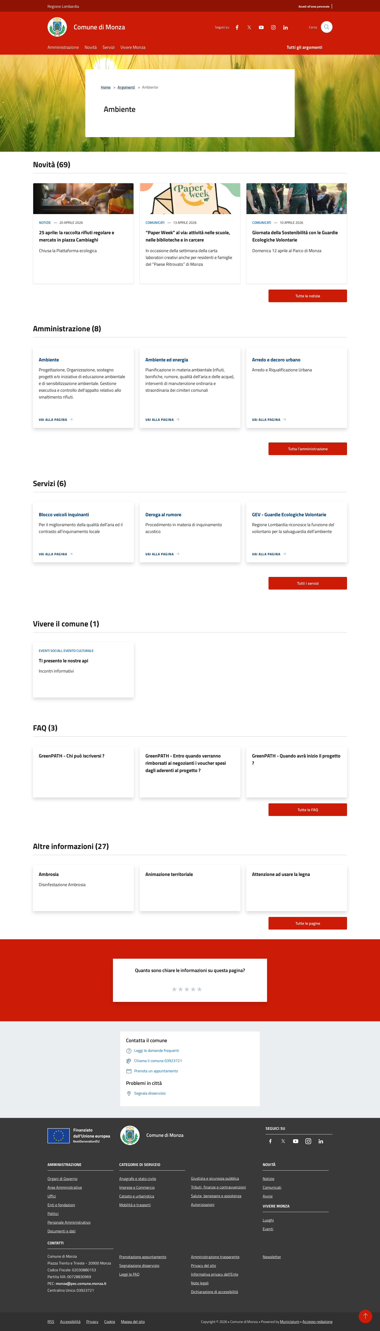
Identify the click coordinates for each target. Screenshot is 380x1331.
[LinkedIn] (283, 27)
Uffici (52, 1196)
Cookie (109, 1321)
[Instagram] (271, 27)
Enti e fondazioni (61, 1205)
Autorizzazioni (202, 1204)
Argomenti (126, 87)
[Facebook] (235, 27)
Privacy (92, 1321)
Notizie (45, 222)
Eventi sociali (50, 650)
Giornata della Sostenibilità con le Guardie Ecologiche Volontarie (295, 236)
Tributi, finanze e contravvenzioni (218, 1187)
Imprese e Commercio (137, 1187)
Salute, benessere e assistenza (216, 1196)
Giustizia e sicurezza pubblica (215, 1178)
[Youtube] (259, 27)
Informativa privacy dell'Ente (214, 1274)
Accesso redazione (317, 1321)
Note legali (200, 1283)
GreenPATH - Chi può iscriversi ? (71, 755)
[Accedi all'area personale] (314, 6)
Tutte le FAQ (308, 810)
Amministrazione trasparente (215, 1257)
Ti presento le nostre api (63, 660)
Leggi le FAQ (129, 1274)
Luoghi (268, 1220)
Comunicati (155, 222)
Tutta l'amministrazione (308, 449)
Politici (53, 1213)
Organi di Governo (62, 1178)
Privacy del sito (203, 1265)
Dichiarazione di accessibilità (214, 1292)
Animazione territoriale (169, 874)
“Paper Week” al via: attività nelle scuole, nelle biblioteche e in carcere (188, 236)
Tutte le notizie (307, 296)
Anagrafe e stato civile (137, 1178)
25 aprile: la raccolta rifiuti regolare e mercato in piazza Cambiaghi (76, 236)
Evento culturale (78, 650)
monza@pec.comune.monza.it (81, 1283)
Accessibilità (70, 1321)
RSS (51, 1321)
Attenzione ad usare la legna (281, 874)
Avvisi (268, 1196)
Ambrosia (49, 874)
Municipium (289, 1321)
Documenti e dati (62, 1231)
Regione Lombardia (63, 6)
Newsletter (272, 1257)
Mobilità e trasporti (135, 1205)
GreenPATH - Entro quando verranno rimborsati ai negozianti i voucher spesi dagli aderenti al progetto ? (185, 763)
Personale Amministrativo (69, 1222)
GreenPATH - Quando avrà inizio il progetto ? (296, 759)
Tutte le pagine (307, 923)
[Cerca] (326, 27)
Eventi (268, 1229)
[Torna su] (365, 1316)
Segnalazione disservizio (139, 1265)
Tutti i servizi (308, 583)
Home (106, 87)
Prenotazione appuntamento (142, 1257)
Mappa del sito (133, 1321)
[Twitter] (247, 27)
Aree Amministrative (65, 1187)
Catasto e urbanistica (136, 1196)
